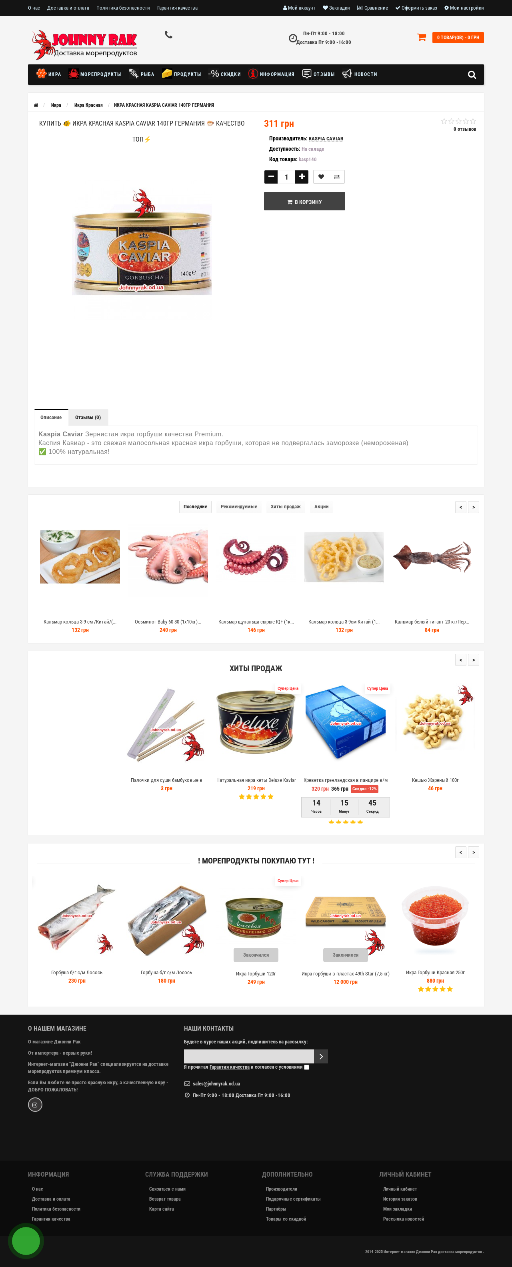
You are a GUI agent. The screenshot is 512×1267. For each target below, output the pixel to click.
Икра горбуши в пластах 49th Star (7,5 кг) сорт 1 (352, 977)
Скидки (224, 73)
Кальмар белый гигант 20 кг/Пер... (432, 622)
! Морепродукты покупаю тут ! (256, 860)
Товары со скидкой (286, 1219)
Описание (51, 417)
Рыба (142, 73)
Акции (321, 507)
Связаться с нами (167, 1189)
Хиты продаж (286, 507)
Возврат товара (165, 1199)
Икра (50, 73)
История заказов (400, 1199)
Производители (281, 1189)
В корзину (304, 202)
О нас (34, 8)
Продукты (182, 73)
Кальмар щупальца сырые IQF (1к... (256, 622)
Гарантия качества (177, 8)
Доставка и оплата (68, 8)
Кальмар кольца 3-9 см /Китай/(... (80, 622)
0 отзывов (465, 129)
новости (359, 73)
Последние (195, 507)
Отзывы (318, 73)
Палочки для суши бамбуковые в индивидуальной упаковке (166, 783)
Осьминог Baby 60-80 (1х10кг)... (168, 622)
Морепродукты (95, 73)
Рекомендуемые (239, 507)
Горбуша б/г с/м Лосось (83, 972)
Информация (271, 73)
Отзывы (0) (88, 417)
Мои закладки (397, 1209)
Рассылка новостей (403, 1219)
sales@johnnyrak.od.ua (216, 1084)
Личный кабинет (400, 1189)
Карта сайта (161, 1209)
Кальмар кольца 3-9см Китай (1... (344, 622)
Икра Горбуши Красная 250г (441, 972)
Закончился (262, 955)
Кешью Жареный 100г (435, 780)
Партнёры (276, 1209)
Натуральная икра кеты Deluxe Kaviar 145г (256, 783)
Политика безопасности (123, 8)
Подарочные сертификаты (293, 1199)
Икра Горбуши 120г (262, 974)
